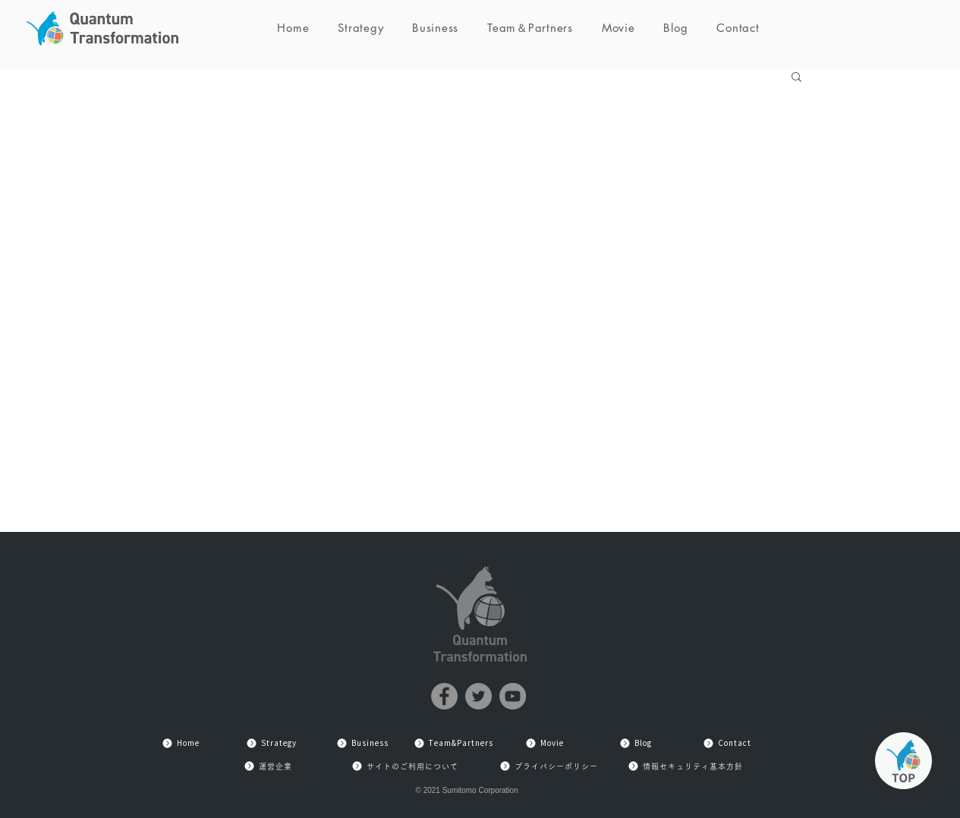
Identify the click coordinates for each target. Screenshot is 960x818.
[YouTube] (512, 696)
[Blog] (635, 743)
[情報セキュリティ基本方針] (685, 766)
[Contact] (727, 743)
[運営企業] (268, 766)
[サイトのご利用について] (405, 766)
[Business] (362, 743)
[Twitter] (478, 696)
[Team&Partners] (453, 743)
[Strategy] (271, 743)
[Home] (180, 743)
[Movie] (544, 743)
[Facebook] (444, 696)
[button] (796, 78)
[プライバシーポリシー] (548, 766)
